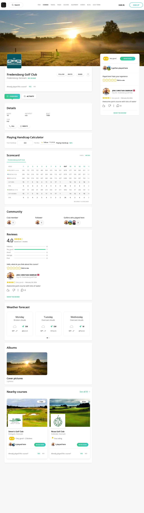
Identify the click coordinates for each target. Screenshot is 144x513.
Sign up (136, 5)
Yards (82, 155)
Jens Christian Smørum (26, 275)
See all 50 (85, 391)
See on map (32, 78)
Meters (87, 155)
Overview (14, 96)
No (35, 87)
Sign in (121, 5)
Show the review (13, 297)
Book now (40, 445)
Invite (70, 74)
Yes (30, 87)
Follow (61, 74)
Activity (30, 96)
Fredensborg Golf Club (16, 160)
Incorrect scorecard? (81, 201)
